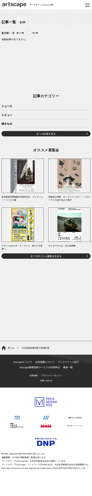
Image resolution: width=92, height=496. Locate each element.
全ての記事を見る (46, 134)
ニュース (7, 106)
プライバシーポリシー (52, 375)
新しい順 (18, 32)
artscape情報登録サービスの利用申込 (39, 367)
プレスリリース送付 (68, 362)
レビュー (7, 115)
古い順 (33, 32)
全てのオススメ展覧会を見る (46, 256)
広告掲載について (44, 362)
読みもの (7, 123)
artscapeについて (22, 362)
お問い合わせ (46, 380)
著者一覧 (68, 367)
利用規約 (34, 375)
